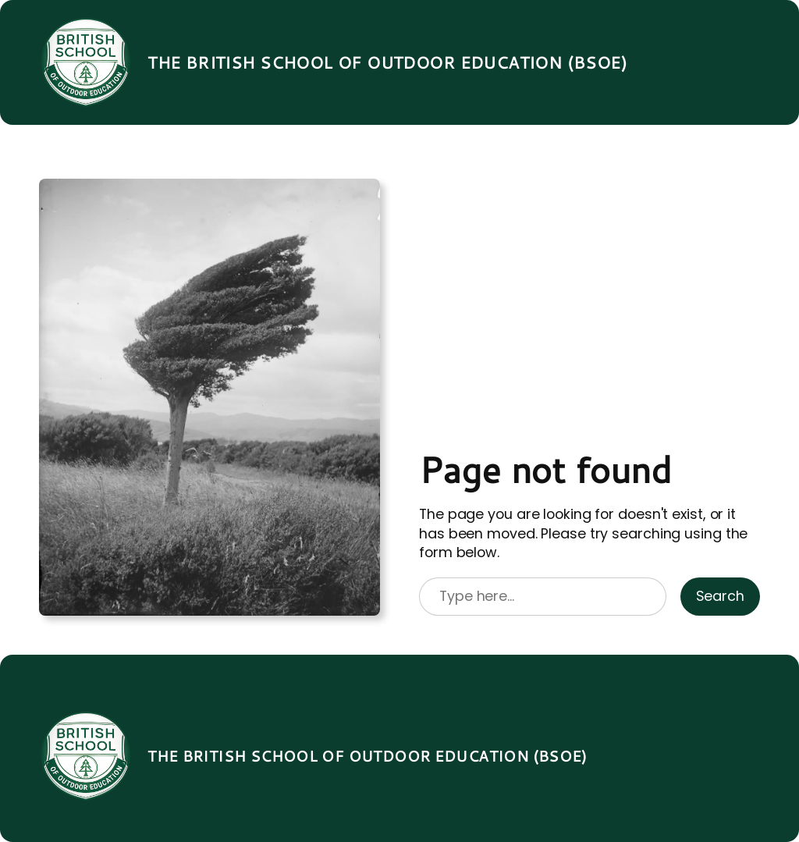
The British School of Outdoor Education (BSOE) (387, 62)
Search (720, 596)
